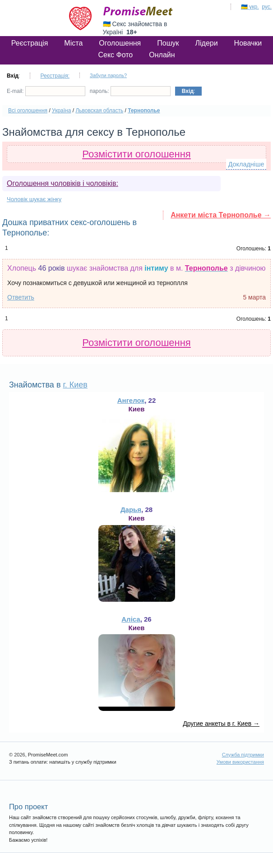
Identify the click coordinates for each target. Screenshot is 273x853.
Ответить (20, 297)
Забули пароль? (108, 75)
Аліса (130, 619)
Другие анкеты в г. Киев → (221, 723)
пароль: (130, 91)
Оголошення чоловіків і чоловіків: (62, 183)
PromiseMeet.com (138, 11)
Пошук (168, 43)
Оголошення (120, 43)
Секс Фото (115, 55)
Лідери (206, 43)
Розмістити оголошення (136, 154)
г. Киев (75, 384)
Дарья (130, 509)
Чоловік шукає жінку (34, 199)
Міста (73, 43)
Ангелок (130, 400)
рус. (267, 7)
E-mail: (46, 91)
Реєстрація (29, 43)
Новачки (248, 43)
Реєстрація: (54, 76)
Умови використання (240, 762)
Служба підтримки (243, 754)
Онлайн (162, 55)
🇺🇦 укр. (250, 7)
